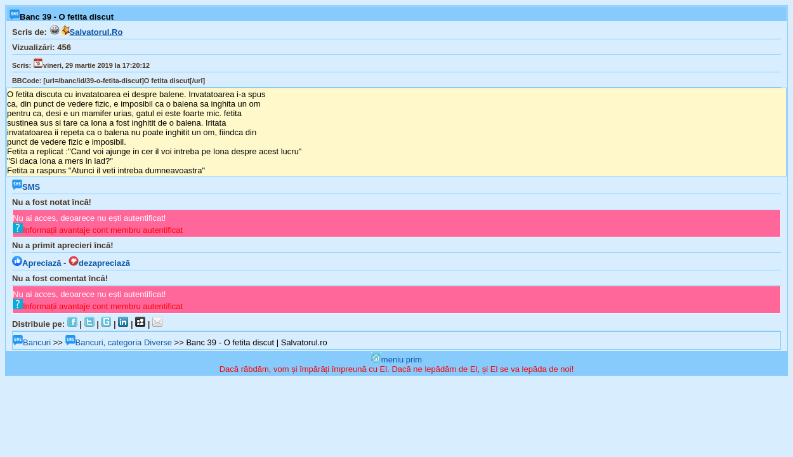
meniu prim (396, 359)
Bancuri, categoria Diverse (118, 342)
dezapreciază (99, 263)
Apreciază (36, 263)
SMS (26, 187)
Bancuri (32, 342)
